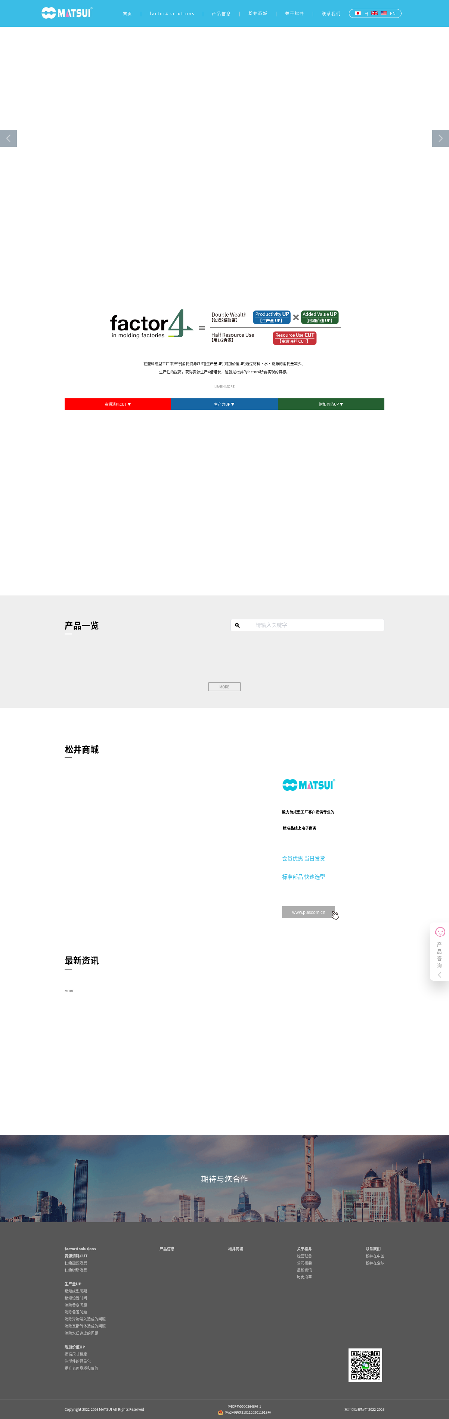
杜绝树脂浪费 (76, 1270)
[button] (8, 138)
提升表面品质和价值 (81, 1368)
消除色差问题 (76, 1311)
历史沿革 (304, 1276)
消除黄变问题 (76, 1305)
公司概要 (304, 1263)
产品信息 (221, 13)
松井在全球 (375, 1263)
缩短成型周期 (76, 1291)
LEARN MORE (224, 386)
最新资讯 (304, 1270)
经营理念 (304, 1255)
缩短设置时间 (76, 1298)
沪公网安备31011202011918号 (244, 1413)
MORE (69, 991)
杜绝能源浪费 (76, 1263)
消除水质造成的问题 (81, 1333)
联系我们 (331, 13)
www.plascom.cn (308, 912)
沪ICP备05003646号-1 (244, 1406)
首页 (128, 13)
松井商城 (258, 13)
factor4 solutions (172, 13)
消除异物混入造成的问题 (85, 1319)
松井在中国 (375, 1255)
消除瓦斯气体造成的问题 (85, 1326)
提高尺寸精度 (76, 1354)
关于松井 (294, 13)
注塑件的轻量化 (78, 1361)
